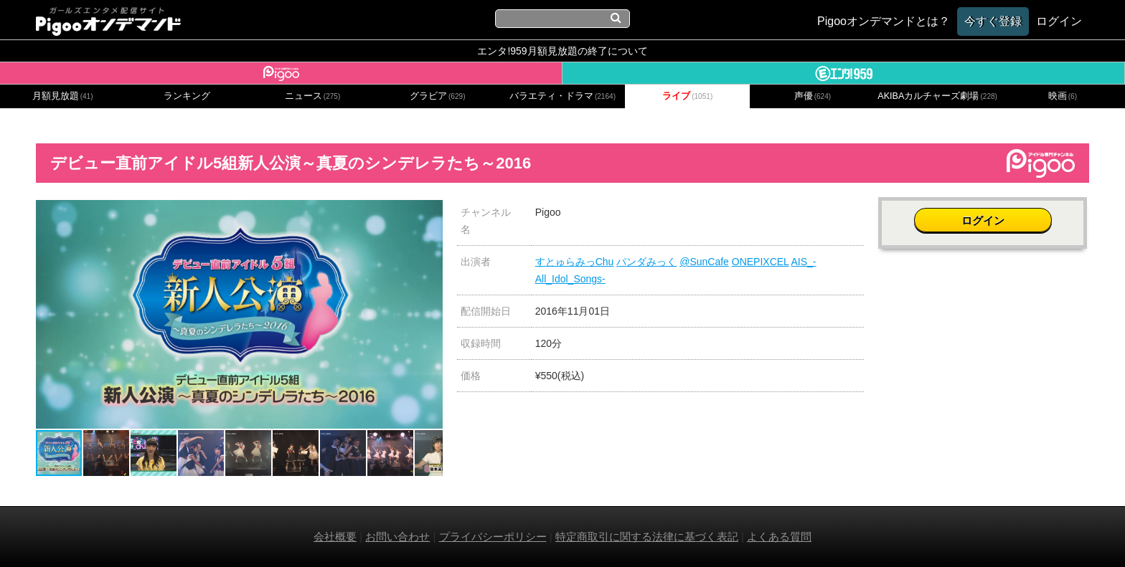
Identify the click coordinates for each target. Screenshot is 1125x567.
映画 (1062, 96)
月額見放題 (62, 96)
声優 (813, 96)
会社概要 (335, 536)
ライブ (687, 96)
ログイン (983, 220)
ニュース (313, 96)
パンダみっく (646, 261)
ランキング (187, 96)
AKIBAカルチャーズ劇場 (937, 96)
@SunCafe (704, 261)
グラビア (438, 96)
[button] (429, 212)
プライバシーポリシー (493, 536)
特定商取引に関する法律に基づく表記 (646, 536)
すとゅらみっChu (574, 261)
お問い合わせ (397, 536)
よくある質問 (779, 536)
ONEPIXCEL (760, 261)
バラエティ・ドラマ (562, 96)
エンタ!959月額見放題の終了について (562, 51)
